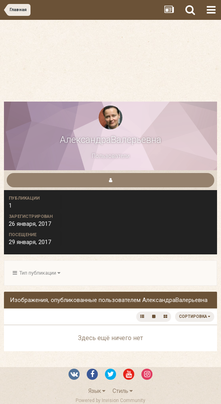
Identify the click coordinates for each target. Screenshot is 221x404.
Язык (96, 391)
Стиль (122, 391)
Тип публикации (36, 273)
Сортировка (194, 316)
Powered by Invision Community (110, 400)
